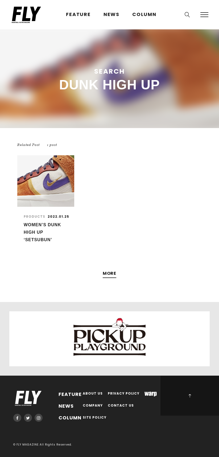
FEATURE (78, 14)
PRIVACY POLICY (124, 394)
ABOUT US (93, 394)
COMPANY (93, 406)
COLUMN (144, 14)
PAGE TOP (189, 396)
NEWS (111, 14)
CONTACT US (121, 406)
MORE (110, 273)
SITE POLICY (94, 418)
